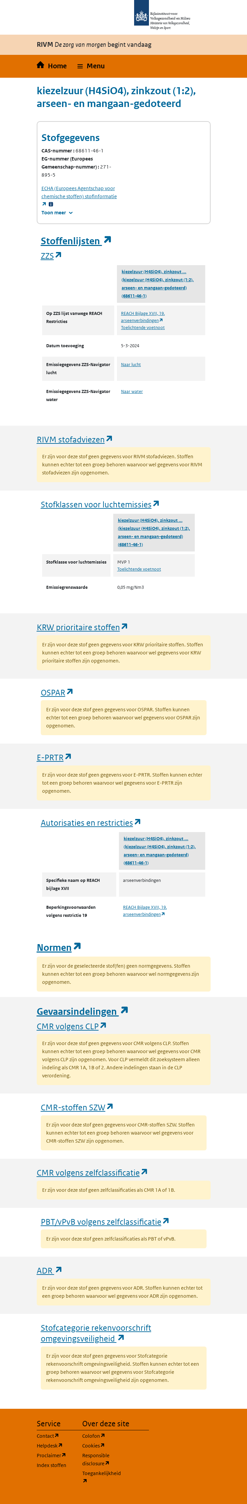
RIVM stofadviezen (75, 439)
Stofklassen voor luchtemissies (100, 504)
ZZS (52, 255)
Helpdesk (55, 1445)
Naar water (132, 391)
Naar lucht (131, 364)
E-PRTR (54, 757)
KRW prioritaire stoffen (83, 627)
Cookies (101, 1445)
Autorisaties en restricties (91, 822)
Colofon (101, 1435)
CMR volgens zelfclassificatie (93, 1172)
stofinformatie (79, 196)
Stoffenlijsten (76, 241)
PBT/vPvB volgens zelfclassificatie (105, 1221)
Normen (59, 948)
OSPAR (57, 692)
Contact (55, 1435)
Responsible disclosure (101, 1459)
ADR (50, 1270)
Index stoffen (51, 1465)
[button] (91, 66)
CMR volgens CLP (72, 1026)
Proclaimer (55, 1455)
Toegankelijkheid (101, 1477)
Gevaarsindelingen (83, 1011)
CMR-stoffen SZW (77, 1107)
